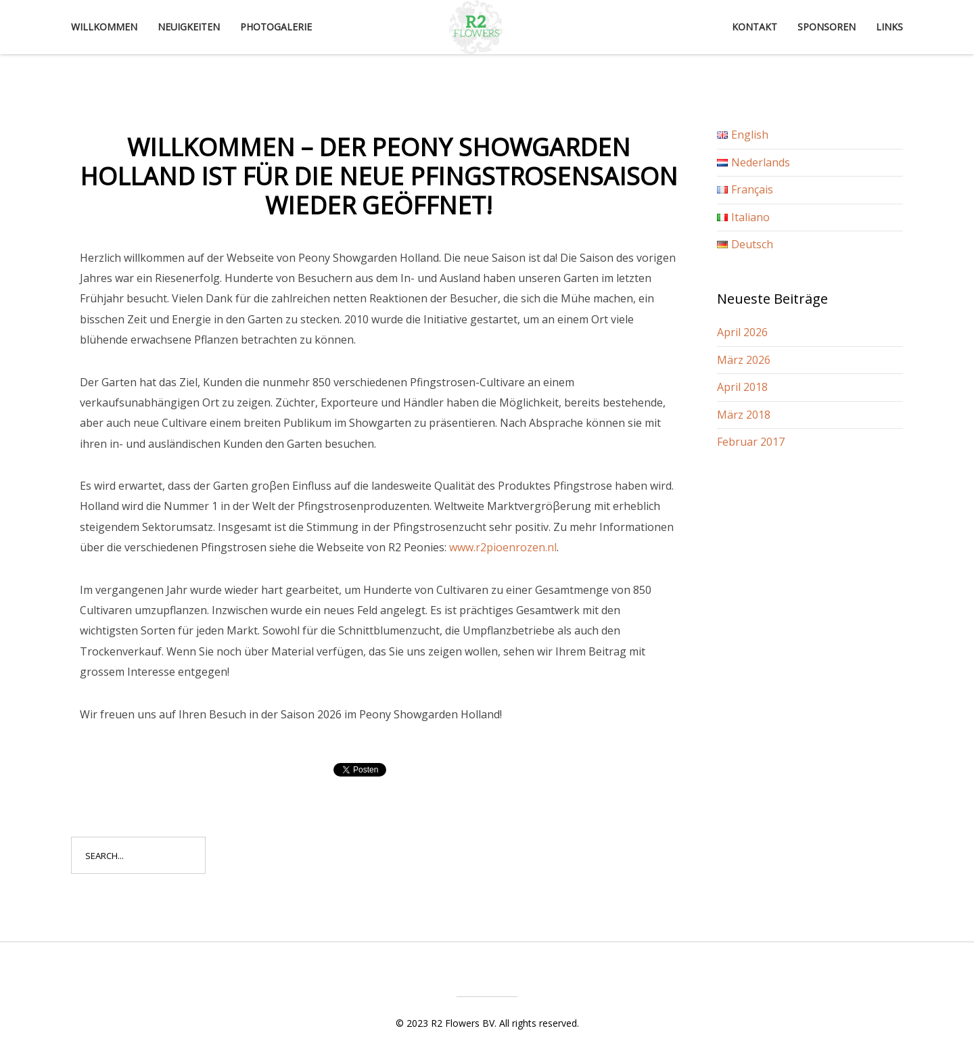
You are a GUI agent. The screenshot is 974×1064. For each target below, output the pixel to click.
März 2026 (743, 359)
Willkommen (104, 26)
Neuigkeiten (189, 26)
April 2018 (742, 386)
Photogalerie (276, 26)
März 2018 (743, 414)
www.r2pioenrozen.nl (503, 547)
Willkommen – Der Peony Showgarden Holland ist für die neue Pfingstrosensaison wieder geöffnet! (379, 176)
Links (889, 26)
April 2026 (742, 332)
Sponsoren (826, 26)
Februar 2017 (751, 441)
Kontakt (754, 26)
